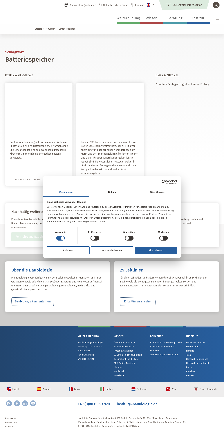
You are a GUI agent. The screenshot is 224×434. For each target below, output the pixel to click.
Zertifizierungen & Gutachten (164, 354)
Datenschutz (11, 423)
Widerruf (9, 427)
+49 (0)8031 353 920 (94, 405)
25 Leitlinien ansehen (138, 301)
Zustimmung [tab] (66, 192)
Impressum (10, 419)
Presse (189, 367)
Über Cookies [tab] (157, 192)
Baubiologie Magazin (124, 346)
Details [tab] (112, 192)
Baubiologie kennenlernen (32, 301)
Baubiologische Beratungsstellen (166, 342)
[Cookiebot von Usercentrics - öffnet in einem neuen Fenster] (164, 182)
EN (153, 5)
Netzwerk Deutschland (197, 359)
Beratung (174, 18)
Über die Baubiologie (124, 342)
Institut (198, 18)
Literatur (118, 367)
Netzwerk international (197, 363)
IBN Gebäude (192, 346)
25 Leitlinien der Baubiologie (128, 355)
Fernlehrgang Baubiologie (90, 342)
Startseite (39, 29)
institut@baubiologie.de (137, 405)
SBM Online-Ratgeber (124, 363)
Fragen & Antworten (123, 351)
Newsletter (119, 375)
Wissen (151, 18)
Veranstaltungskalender (82, 5)
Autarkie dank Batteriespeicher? (112, 130)
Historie (190, 351)
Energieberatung (86, 359)
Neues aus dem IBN (195, 342)
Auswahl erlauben (112, 250)
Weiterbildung (128, 18)
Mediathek (119, 371)
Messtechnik (84, 350)
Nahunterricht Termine (115, 5)
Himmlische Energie (51, 130)
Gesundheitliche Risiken (125, 359)
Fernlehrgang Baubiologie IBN (35, 237)
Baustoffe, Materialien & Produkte (161, 348)
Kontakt (139, 5)
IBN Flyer (190, 371)
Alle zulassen (156, 250)
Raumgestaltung (86, 355)
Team (188, 355)
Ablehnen (68, 250)
